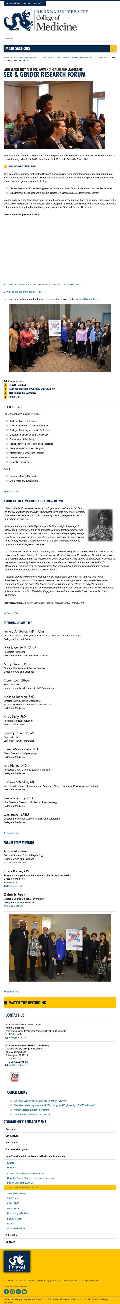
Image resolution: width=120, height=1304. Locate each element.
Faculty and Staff (12, 3)
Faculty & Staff (14, 1219)
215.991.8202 (90, 1299)
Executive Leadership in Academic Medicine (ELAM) (40, 1101)
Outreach (10, 1242)
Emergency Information (91, 1280)
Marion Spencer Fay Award (20, 1183)
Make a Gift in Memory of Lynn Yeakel (32, 1114)
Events (10, 1163)
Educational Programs (17, 1149)
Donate (10, 1223)
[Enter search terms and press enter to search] (60, 38)
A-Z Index (8, 1280)
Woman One (13, 1208)
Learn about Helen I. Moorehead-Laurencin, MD (32, 388)
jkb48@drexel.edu (89, 299)
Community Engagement (25, 57)
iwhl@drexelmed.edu (19, 1065)
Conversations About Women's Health (25, 1173)
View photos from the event (22, 166)
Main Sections (17, 48)
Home (6, 57)
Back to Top (11, 491)
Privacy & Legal (44, 1280)
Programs (101, 57)
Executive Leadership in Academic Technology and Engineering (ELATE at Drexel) (54, 1105)
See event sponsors (18, 384)
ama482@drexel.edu (15, 862)
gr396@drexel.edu (13, 906)
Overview (10, 1129)
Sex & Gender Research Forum (22, 1187)
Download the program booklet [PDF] (23, 291)
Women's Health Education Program (31, 1110)
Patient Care (11, 1235)
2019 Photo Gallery (16, 1193)
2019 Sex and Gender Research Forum (25, 284)
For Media (20, 1280)
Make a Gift (39, 3)
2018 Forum (13, 1198)
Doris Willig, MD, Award (18, 1213)
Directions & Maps (71, 1280)
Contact (56, 1280)
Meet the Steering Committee (22, 392)
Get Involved (12, 1136)
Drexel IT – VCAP (61, 284)
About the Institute (16, 1228)
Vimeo (78, 284)
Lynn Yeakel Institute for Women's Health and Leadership (67, 57)
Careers (30, 1280)
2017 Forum (13, 1203)
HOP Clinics (11, 1142)
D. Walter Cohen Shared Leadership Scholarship (30, 1178)
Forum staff (15, 396)
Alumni (27, 3)
